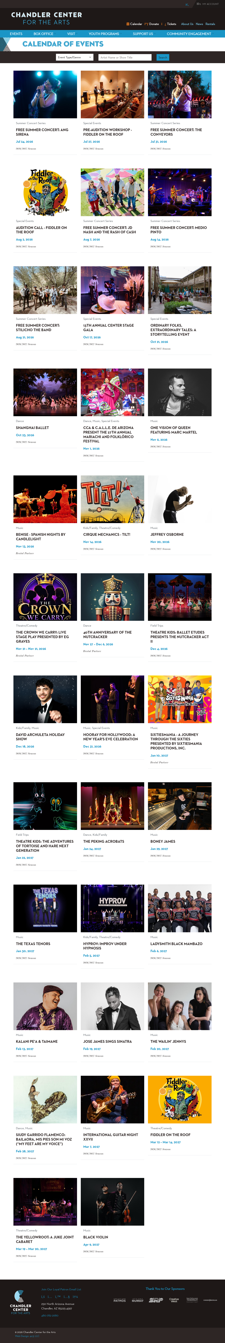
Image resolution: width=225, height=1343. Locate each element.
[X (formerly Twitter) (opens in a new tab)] (59, 1296)
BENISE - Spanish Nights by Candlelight (40, 537)
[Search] (185, 4)
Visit (71, 34)
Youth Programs (104, 34)
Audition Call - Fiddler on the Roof (41, 230)
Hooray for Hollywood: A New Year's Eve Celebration (110, 737)
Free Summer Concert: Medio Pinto (178, 230)
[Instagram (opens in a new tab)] (51, 1296)
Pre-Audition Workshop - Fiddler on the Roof (107, 132)
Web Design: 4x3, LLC (27, 1336)
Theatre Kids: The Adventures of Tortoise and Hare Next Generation (45, 846)
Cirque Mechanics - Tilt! (106, 535)
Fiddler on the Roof (170, 1135)
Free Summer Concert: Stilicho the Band (38, 328)
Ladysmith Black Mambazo (176, 944)
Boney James (162, 841)
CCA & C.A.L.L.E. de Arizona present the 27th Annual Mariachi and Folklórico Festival (108, 434)
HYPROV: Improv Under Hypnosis (105, 946)
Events (16, 34)
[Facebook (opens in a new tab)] (44, 1296)
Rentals (210, 24)
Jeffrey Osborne (167, 535)
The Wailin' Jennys (168, 1042)
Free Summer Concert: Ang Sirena (42, 132)
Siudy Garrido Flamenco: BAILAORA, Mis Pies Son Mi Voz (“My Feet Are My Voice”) (44, 1139)
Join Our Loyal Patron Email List (61, 1289)
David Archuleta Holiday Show (40, 737)
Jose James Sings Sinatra (107, 1042)
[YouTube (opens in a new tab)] (68, 1296)
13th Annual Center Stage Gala (108, 328)
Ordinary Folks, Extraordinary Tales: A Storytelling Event (173, 330)
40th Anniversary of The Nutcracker (107, 635)
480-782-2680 (49, 1315)
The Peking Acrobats (103, 841)
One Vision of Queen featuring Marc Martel (173, 430)
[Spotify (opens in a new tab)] (77, 1296)
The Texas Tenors (33, 944)
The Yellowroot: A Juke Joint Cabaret (45, 1239)
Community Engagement (189, 34)
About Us (187, 24)
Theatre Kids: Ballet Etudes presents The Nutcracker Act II (179, 637)
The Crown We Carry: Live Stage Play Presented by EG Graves (42, 637)
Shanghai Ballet (32, 428)
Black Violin (95, 1237)
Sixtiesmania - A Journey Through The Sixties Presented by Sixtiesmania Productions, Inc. (176, 741)
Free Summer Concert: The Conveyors (176, 132)
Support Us (143, 34)
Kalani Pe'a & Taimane (37, 1042)
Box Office (43, 34)
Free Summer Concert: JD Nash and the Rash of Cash (109, 230)
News (199, 24)
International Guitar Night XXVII (110, 1137)
